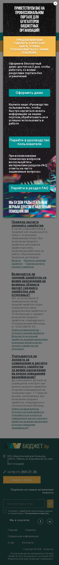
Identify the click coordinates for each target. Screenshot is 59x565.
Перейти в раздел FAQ (29, 188)
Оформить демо (29, 93)
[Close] (55, 3)
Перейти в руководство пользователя (29, 142)
